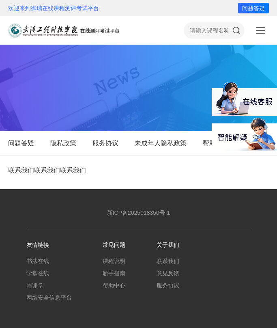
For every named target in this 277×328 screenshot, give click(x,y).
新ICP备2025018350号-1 (138, 212)
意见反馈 (168, 273)
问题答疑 (253, 8)
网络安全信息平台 (49, 297)
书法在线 (37, 261)
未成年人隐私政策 (161, 143)
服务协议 (105, 143)
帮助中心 (114, 285)
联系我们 (168, 261)
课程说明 (114, 261)
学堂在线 (37, 273)
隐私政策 (63, 143)
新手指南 (114, 273)
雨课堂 (34, 285)
